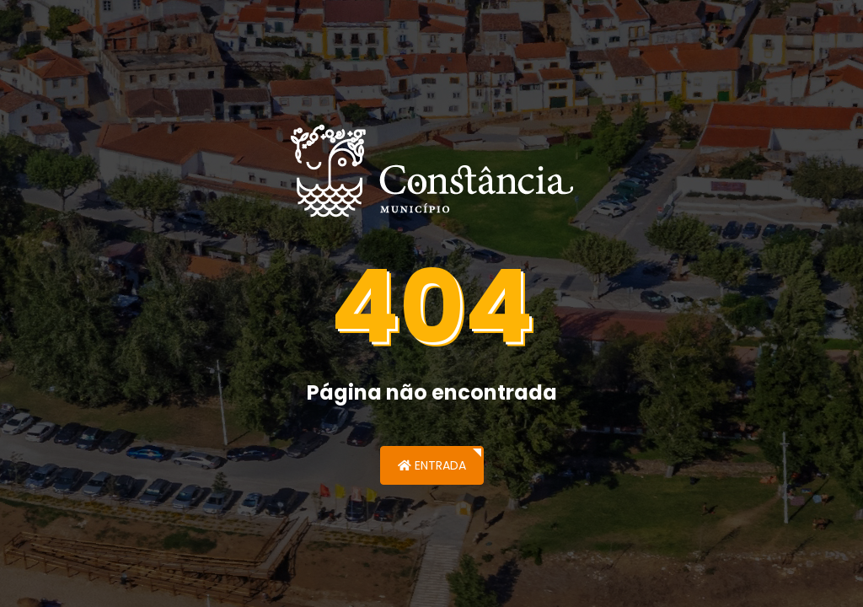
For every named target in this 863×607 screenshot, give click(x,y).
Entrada (432, 465)
